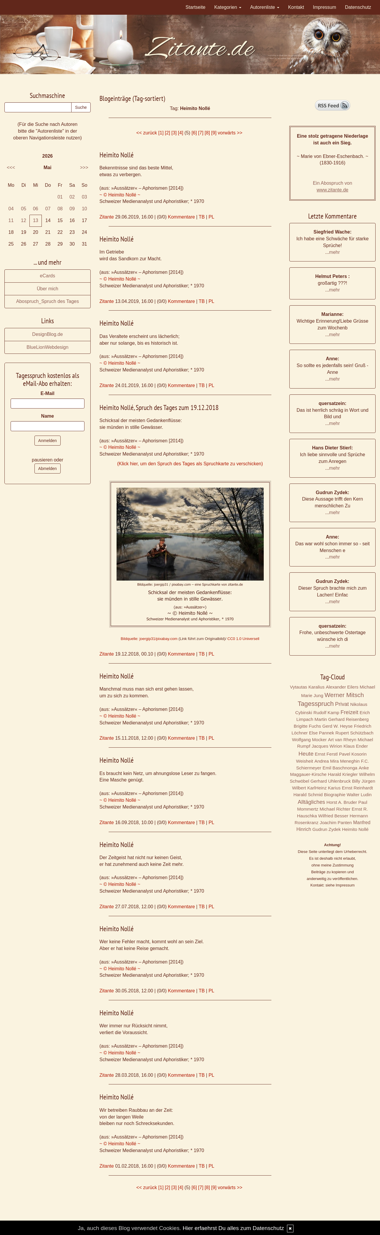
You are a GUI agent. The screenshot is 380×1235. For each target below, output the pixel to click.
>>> (84, 167)
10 (84, 208)
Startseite (195, 7)
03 (84, 196)
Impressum (324, 7)
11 (11, 220)
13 (35, 220)
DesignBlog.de (47, 334)
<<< (11, 167)
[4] (180, 132)
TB (202, 216)
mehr (334, 252)
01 (60, 196)
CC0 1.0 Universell (243, 638)
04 (11, 208)
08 (60, 208)
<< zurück (146, 132)
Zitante (106, 216)
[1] (161, 132)
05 (23, 208)
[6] (194, 132)
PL (211, 216)
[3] (174, 132)
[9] (214, 132)
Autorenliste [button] (264, 7)
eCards (47, 275)
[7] (200, 132)
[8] (207, 132)
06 (35, 208)
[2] (167, 132)
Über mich (47, 288)
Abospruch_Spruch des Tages (47, 301)
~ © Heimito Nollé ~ (119, 194)
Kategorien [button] (227, 7)
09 (72, 208)
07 (48, 208)
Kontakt (296, 7)
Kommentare (181, 216)
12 (23, 220)
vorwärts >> (230, 132)
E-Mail (47, 393)
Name (47, 416)
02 (72, 196)
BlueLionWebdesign (47, 347)
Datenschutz (358, 7)
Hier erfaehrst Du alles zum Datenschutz (233, 1228)
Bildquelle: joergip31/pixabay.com (149, 638)
